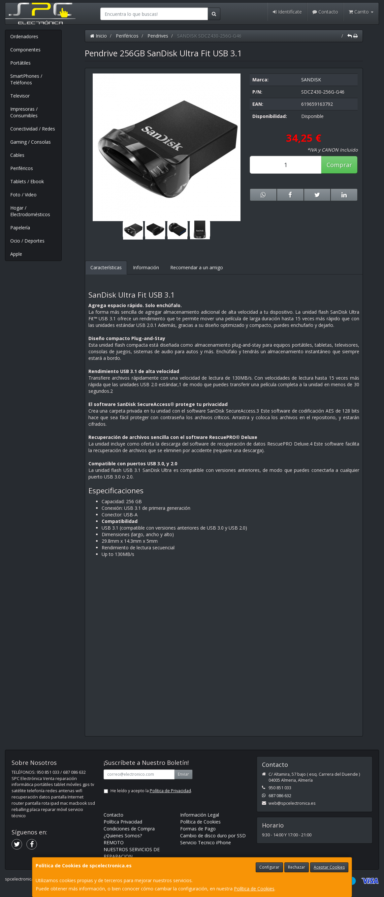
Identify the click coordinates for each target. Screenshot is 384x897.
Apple (16, 254)
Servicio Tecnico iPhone (205, 842)
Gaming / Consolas (30, 142)
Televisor (20, 96)
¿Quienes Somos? (123, 835)
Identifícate (287, 12)
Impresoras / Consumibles (24, 112)
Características (106, 267)
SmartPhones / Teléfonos (26, 79)
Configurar (269, 867)
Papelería (20, 227)
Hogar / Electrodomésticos (30, 211)
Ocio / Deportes (27, 241)
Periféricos (21, 168)
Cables (17, 155)
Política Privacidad (123, 822)
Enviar (183, 774)
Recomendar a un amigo (196, 267)
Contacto (325, 12)
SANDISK (311, 79)
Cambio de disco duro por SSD (213, 835)
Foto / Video (23, 194)
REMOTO (114, 842)
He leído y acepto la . (151, 791)
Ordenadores (24, 36)
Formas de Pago (198, 828)
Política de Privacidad (170, 791)
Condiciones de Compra (129, 828)
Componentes (25, 49)
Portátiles (20, 63)
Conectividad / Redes (32, 129)
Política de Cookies (254, 888)
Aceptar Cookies (329, 867)
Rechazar (296, 867)
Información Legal (199, 815)
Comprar (339, 165)
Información (146, 267)
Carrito (361, 12)
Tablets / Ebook (27, 181)
